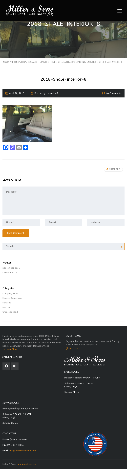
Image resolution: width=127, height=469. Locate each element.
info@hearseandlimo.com (22, 450)
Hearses (6, 302)
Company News (10, 293)
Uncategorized (10, 312)
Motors (6, 307)
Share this (113, 169)
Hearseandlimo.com (27, 464)
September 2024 (11, 268)
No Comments (114, 93)
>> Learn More (9, 349)
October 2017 (9, 272)
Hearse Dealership (12, 298)
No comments (74, 348)
